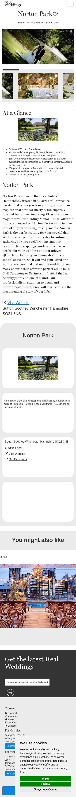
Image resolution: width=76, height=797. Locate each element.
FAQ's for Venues (13, 766)
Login (7, 760)
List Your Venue (12, 756)
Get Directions (18, 459)
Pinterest (10, 722)
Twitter (9, 719)
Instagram (11, 716)
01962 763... (16, 448)
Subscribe (12, 746)
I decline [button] (45, 784)
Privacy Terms (12, 738)
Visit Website (19, 303)
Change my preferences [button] (45, 789)
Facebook (11, 713)
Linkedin (10, 725)
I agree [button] (45, 778)
